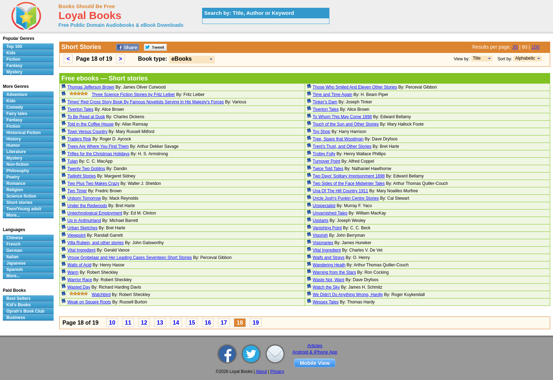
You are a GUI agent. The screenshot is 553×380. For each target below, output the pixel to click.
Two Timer (77, 190)
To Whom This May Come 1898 (342, 116)
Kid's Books (18, 304)
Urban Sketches (82, 227)
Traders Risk (79, 139)
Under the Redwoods (87, 205)
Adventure (16, 94)
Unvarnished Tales (330, 213)
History (13, 139)
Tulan (72, 161)
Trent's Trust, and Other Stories (342, 146)
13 (160, 323)
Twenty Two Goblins (86, 168)
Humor (13, 145)
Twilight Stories (81, 176)
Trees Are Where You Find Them (98, 146)
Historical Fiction (23, 132)
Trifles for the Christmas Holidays (98, 153)
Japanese (16, 263)
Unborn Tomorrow (84, 198)
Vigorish (320, 235)
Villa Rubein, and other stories (95, 242)
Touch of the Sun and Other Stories (346, 124)
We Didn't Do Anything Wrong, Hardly (348, 294)
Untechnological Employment (94, 213)
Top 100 (14, 46)
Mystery (14, 72)
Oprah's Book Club (25, 311)
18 (240, 323)
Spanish (14, 269)
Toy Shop (321, 131)
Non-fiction (17, 164)
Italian (12, 256)
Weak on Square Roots (89, 302)
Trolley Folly (324, 153)
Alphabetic (525, 58)
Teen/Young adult (23, 208)
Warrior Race (79, 279)
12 (144, 323)
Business (15, 317)
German (14, 250)
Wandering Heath (329, 265)
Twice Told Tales (328, 168)
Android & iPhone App (314, 352)
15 (192, 323)
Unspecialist (324, 205)
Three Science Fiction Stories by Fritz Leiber (133, 94)
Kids (11, 52)
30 (515, 47)
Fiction (13, 59)
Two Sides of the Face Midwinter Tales (349, 183)
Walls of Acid (79, 265)
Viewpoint (76, 235)
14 (176, 323)
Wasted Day (78, 287)
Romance (15, 183)
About (261, 371)
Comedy (14, 107)
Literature (16, 151)
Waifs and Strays (329, 257)
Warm (73, 272)
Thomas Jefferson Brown (90, 87)
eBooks (181, 59)
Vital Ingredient (81, 250)
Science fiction (21, 196)
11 (128, 323)
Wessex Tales (326, 302)
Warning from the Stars (334, 272)
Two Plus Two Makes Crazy (93, 183)
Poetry (12, 177)
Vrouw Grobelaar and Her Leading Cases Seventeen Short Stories (129, 257)
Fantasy (14, 65)
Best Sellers (18, 298)
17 (224, 323)
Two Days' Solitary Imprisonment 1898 (349, 176)
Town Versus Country (87, 131)
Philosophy (17, 170)
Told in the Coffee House (90, 124)
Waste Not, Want (329, 279)
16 (208, 323)
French (13, 244)
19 (256, 323)
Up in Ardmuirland (84, 220)
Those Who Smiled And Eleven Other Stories (355, 87)
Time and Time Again (332, 94)
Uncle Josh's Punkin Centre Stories (346, 198)
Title (477, 58)
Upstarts (321, 220)
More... (13, 215)
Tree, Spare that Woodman (338, 139)
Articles (314, 345)
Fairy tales (16, 113)
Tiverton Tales (80, 109)
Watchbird (101, 294)
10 (112, 323)
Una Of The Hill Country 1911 (340, 190)
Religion (14, 189)
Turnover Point (326, 161)
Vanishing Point (327, 227)
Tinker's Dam (325, 101)
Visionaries (323, 242)
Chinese (14, 237)
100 (535, 47)
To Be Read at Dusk (86, 116)
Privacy (277, 371)
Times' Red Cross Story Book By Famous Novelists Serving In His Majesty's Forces (145, 101)
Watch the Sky (326, 287)
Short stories (19, 202)
